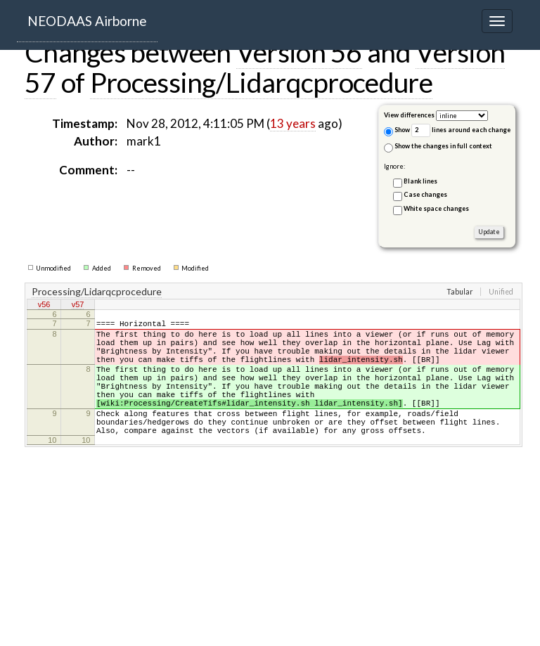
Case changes (425, 194)
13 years (293, 123)
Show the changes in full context (438, 147)
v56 (44, 306)
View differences (409, 115)
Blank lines (420, 181)
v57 (78, 306)
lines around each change (460, 130)
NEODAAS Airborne (87, 21)
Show (397, 131)
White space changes (436, 208)
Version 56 (299, 52)
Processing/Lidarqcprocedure (261, 82)
